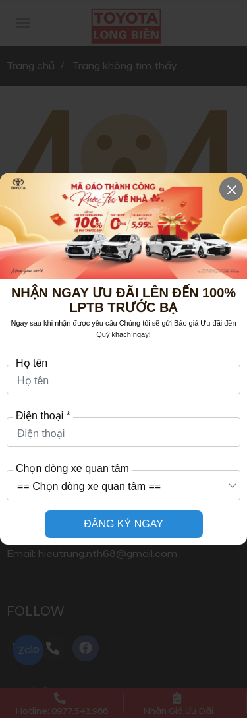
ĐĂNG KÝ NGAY (123, 523)
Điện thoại (43, 416)
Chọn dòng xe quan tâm (72, 469)
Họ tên (31, 363)
